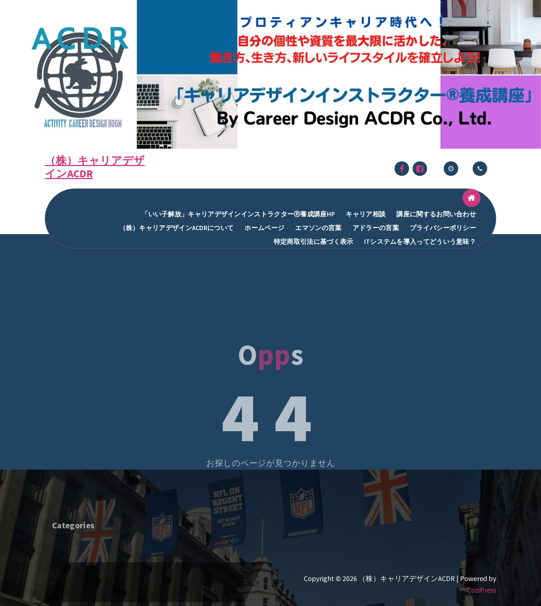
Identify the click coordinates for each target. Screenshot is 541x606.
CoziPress (481, 589)
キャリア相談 (365, 214)
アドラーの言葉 (376, 228)
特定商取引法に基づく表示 (313, 241)
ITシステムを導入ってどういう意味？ (420, 241)
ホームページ (264, 228)
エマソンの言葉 (318, 228)
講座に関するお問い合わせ (436, 214)
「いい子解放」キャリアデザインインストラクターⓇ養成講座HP (238, 214)
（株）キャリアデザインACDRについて (176, 228)
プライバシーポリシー (443, 228)
